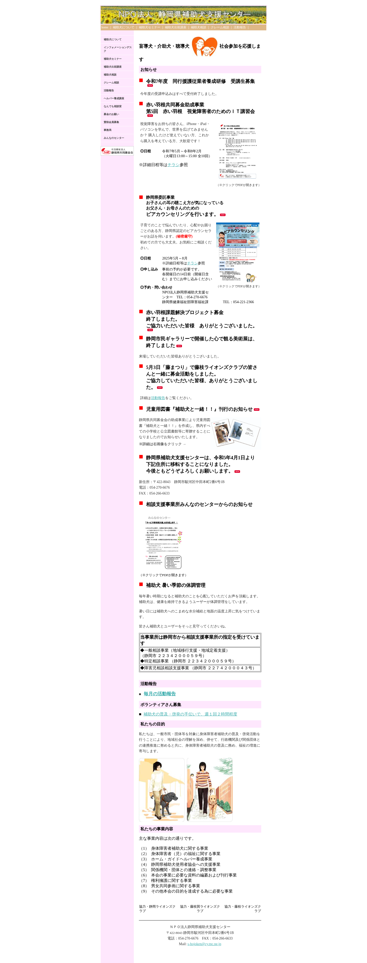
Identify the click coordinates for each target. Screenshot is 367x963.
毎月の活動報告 (160, 693)
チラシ (173, 165)
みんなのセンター (114, 138)
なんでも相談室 (113, 106)
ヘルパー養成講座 (114, 98)
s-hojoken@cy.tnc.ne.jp (204, 944)
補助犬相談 (198, 27)
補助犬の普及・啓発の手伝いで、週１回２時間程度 (190, 714)
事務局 (107, 130)
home (104, 27)
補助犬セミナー (149, 27)
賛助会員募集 (111, 122)
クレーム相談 (220, 27)
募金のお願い (111, 114)
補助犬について (123, 27)
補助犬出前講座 (175, 27)
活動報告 (240, 27)
